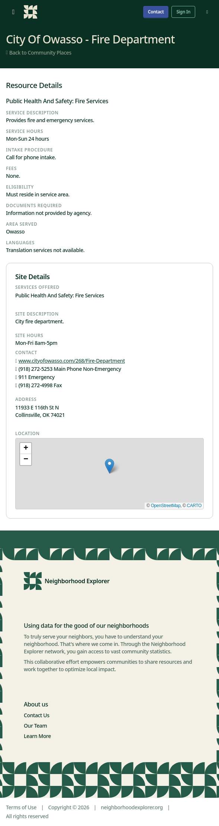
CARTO (194, 505)
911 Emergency (35, 377)
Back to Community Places (38, 52)
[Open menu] (13, 11)
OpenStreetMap (166, 505)
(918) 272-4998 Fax (38, 385)
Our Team (35, 725)
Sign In (183, 12)
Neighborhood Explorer (77, 581)
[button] (109, 466)
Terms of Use (21, 807)
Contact (156, 12)
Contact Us (36, 715)
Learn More (37, 736)
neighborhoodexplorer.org (132, 807)
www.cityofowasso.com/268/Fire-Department (70, 360)
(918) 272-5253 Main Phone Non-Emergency (68, 368)
